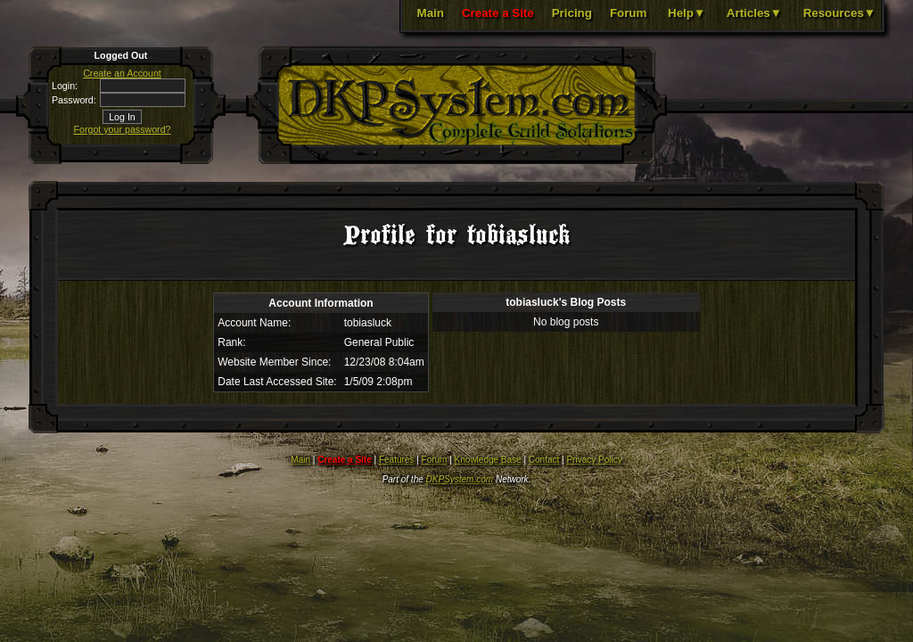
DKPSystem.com (460, 479)
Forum (628, 13)
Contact (544, 460)
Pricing (572, 13)
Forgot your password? (122, 129)
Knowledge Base (488, 460)
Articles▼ (754, 13)
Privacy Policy (593, 460)
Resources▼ (839, 13)
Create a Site (498, 13)
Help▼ (686, 13)
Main (430, 13)
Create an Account (122, 73)
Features (396, 460)
